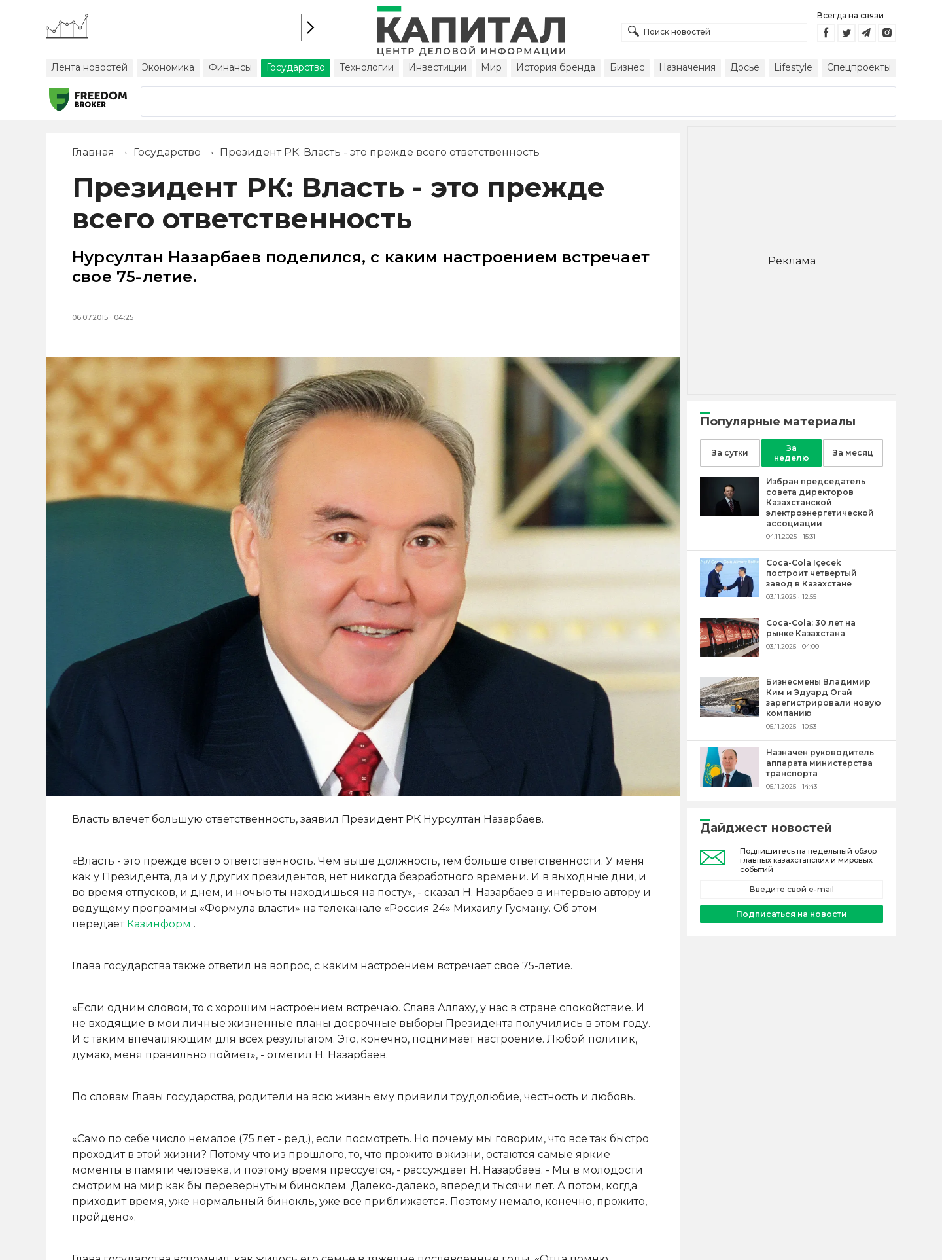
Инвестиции (437, 67)
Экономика (168, 67)
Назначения (687, 67)
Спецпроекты (859, 67)
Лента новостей (89, 67)
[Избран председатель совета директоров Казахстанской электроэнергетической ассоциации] (729, 512)
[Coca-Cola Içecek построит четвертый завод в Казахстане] (729, 593)
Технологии (367, 67)
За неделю (791, 453)
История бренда (555, 67)
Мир (491, 67)
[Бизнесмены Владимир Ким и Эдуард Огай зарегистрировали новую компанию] (729, 713)
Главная (93, 152)
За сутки (730, 453)
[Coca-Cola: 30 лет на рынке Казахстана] (729, 653)
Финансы (230, 67)
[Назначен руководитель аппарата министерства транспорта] (729, 784)
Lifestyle (793, 67)
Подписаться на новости (791, 914)
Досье (744, 67)
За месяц (853, 453)
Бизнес (627, 67)
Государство (295, 67)
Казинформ (159, 924)
